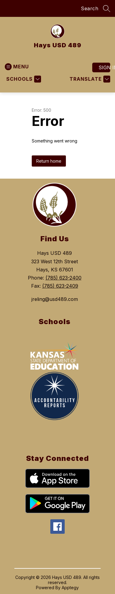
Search (89, 8)
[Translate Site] (89, 79)
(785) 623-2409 (60, 286)
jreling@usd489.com (54, 299)
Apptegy (70, 587)
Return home (48, 161)
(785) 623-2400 (63, 278)
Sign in (104, 67)
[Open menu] (17, 66)
